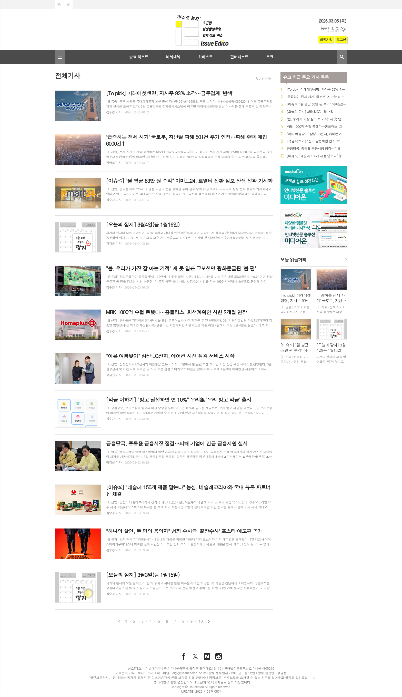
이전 (119, 622)
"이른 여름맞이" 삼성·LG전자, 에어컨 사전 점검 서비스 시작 (317, 134)
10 (200, 621)
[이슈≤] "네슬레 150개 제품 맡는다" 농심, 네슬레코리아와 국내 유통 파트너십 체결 (317, 156)
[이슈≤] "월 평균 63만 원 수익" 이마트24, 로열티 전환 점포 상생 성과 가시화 (317, 104)
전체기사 (267, 78)
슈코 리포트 (138, 56)
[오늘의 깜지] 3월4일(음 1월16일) (311, 112)
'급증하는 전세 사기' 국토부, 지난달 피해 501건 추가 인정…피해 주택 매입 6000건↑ (317, 97)
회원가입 (326, 39)
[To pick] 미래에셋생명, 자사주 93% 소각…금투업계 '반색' (317, 89)
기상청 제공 (333, 31)
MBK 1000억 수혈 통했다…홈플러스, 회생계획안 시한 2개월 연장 (317, 126)
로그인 (341, 39)
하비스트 (205, 56)
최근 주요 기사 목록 (306, 77)
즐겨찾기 (68, 4)
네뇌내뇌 (173, 56)
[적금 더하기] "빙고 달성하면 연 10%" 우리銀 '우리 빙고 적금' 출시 (317, 141)
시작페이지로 (59, 4)
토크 (269, 56)
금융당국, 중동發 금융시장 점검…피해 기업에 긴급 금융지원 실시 (317, 148)
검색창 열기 (342, 57)
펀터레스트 (239, 56)
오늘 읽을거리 (293, 260)
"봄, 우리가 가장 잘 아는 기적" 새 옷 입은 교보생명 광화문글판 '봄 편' (317, 119)
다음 (209, 622)
